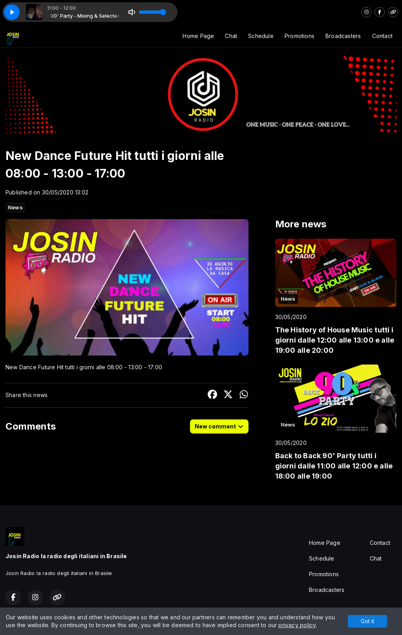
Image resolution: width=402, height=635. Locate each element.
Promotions (299, 36)
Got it (367, 621)
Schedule (261, 36)
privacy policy (297, 625)
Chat (231, 36)
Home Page (198, 36)
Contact (382, 36)
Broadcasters (343, 36)
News (15, 207)
